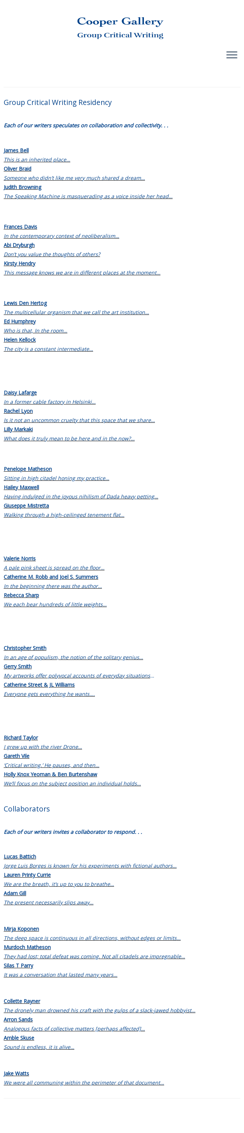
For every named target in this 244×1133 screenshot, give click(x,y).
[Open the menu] (231, 55)
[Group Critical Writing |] (122, 22)
